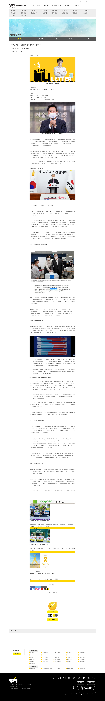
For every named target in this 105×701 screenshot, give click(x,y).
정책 (64, 678)
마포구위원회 (54, 12)
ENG (95, 1)
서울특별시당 (21, 5)
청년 (88, 678)
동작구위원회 (44, 12)
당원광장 (19, 39)
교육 (74, 678)
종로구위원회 (23, 15)
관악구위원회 (54, 10)
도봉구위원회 (23, 12)
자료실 (71, 39)
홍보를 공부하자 (82, 668)
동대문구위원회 (34, 12)
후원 (93, 678)
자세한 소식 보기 (33, 528)
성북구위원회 (13, 13)
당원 (79, 678)
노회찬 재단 (91, 683)
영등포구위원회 (44, 13)
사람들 (87, 39)
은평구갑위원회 (65, 13)
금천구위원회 (85, 10)
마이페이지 (91, 1)
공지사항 (40, 39)
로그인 (86, 1)
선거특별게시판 (56, 5)
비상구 (67, 5)
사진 (56, 39)
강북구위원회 (33, 10)
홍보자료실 (80, 683)
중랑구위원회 (13, 15)
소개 (32, 5)
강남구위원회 (13, 10)
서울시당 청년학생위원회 (47, 668)
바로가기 (17, 653)
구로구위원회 (74, 10)
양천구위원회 (33, 13)
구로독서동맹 (32, 668)
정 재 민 (12, 48)
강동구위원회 (23, 10)
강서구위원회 (44, 10)
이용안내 (81, 1)
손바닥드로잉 (57, 668)
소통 (69, 678)
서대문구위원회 (65, 12)
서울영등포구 (15, 34)
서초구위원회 (74, 12)
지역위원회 (75, 5)
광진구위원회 (64, 10)
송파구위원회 (23, 13)
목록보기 (53, 620)
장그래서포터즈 (70, 668)
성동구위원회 (85, 12)
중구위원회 (85, 13)
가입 (77, 1)
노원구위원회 (13, 12)
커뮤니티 (46, 5)
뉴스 (38, 5)
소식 (59, 678)
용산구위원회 (54, 13)
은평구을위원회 (75, 13)
